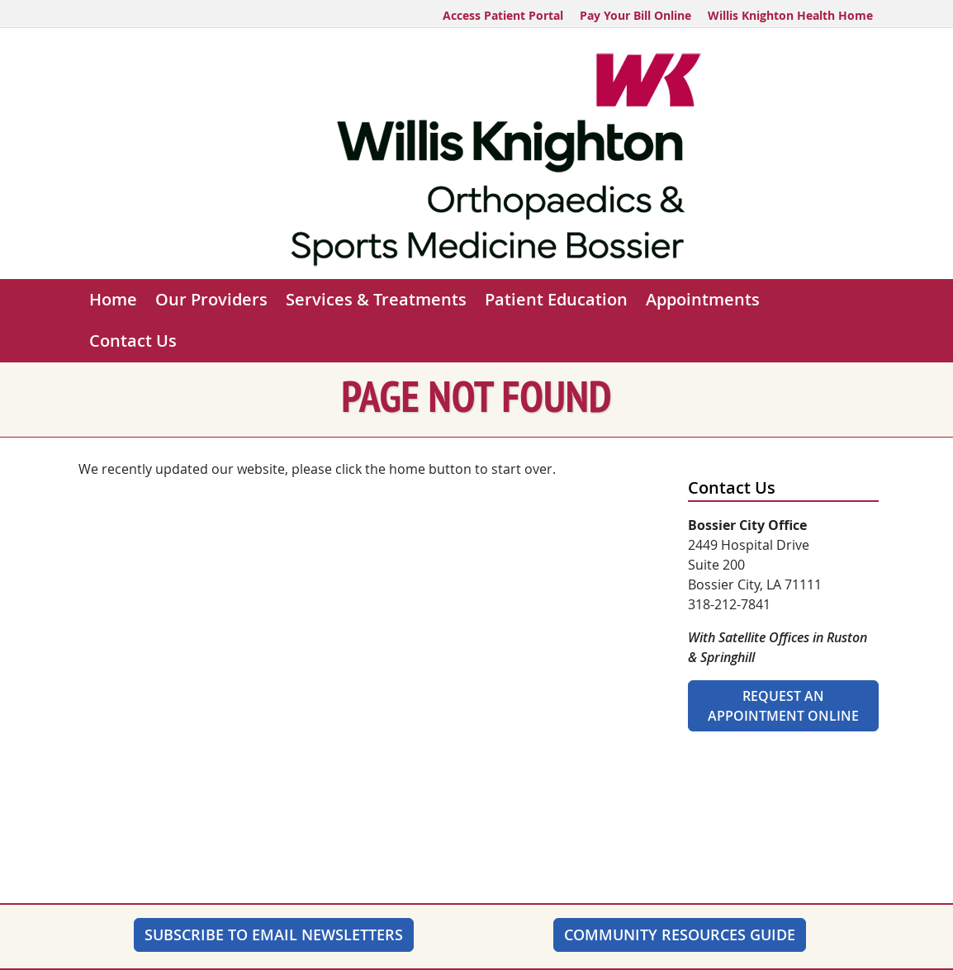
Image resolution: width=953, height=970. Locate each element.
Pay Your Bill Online (635, 15)
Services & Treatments (376, 299)
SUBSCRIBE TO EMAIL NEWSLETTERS (274, 934)
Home (113, 299)
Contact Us (133, 340)
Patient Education (556, 299)
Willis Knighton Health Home (790, 15)
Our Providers (211, 299)
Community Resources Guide (679, 934)
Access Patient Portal (503, 15)
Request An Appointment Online (783, 706)
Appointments (703, 299)
